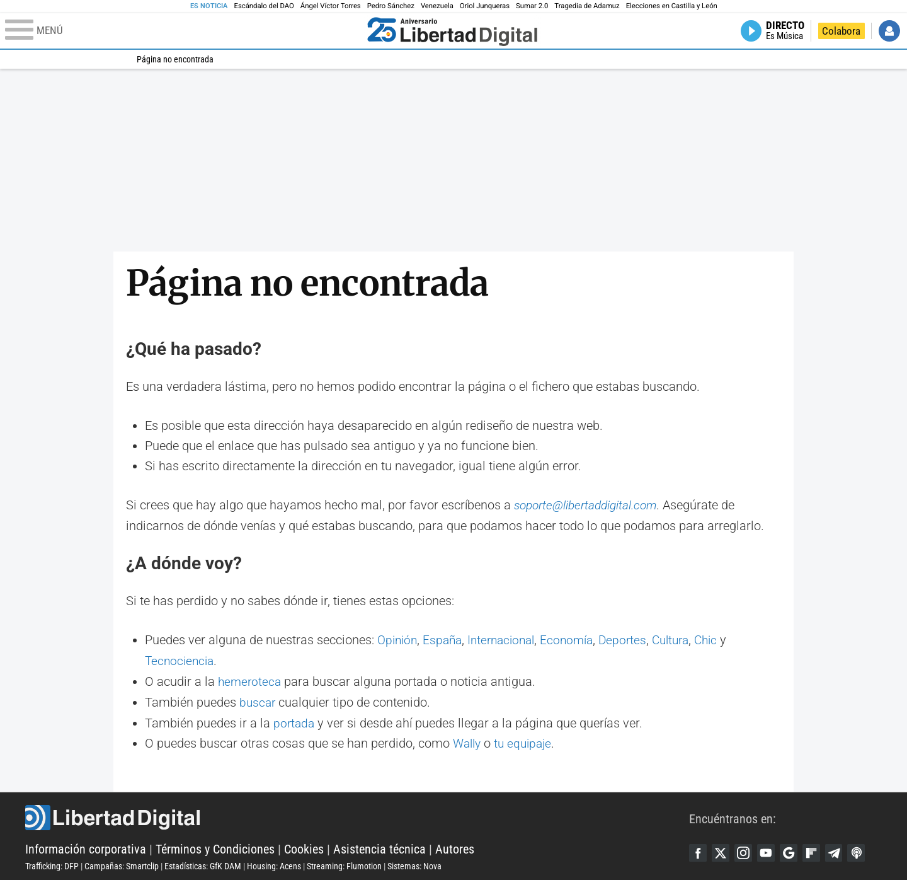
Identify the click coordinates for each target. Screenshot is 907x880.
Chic (723, 639)
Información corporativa (85, 846)
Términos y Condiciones (215, 846)
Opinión (398, 639)
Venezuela (437, 6)
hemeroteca (250, 680)
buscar (258, 700)
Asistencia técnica (379, 846)
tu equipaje (527, 740)
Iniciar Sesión (889, 31)
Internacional (508, 639)
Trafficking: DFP (52, 863)
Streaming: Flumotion (344, 863)
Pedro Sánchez (390, 6)
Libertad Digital (357, 814)
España (446, 639)
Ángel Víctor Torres (330, 6)
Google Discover (794, 849)
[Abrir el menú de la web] (183, 31)
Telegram (842, 849)
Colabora (841, 31)
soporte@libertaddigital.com (589, 504)
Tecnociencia (181, 660)
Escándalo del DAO (264, 6)
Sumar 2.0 (532, 6)
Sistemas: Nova (414, 863)
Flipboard (818, 849)
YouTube (770, 849)
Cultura (685, 639)
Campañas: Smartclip (121, 863)
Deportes (634, 639)
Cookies (304, 846)
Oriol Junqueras (485, 6)
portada (294, 720)
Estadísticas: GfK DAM (202, 863)
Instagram (746, 849)
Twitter (722, 849)
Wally (468, 740)
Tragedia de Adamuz (586, 6)
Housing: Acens (274, 863)
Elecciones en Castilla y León (671, 6)
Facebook (698, 849)
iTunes (866, 849)
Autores (454, 846)
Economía (577, 639)
